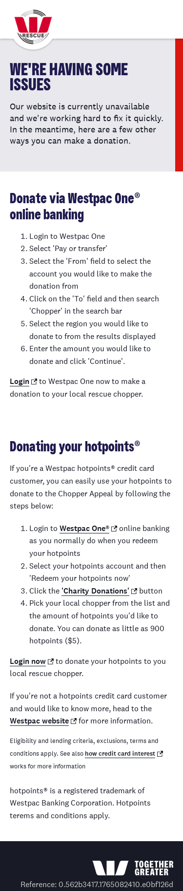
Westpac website (39, 721)
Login (19, 381)
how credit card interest (120, 753)
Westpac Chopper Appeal (33, 27)
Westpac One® (84, 528)
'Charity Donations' (95, 591)
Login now (28, 661)
